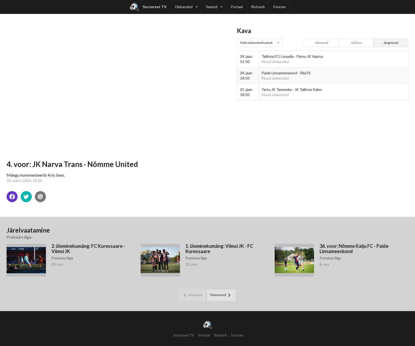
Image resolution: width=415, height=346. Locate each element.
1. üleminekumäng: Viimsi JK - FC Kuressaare (219, 248)
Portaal (237, 6)
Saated (214, 4)
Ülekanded (186, 4)
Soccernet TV (148, 7)
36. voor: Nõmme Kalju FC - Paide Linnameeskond (354, 248)
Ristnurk (258, 6)
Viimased (321, 43)
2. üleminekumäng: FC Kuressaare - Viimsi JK (88, 248)
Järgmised (391, 43)
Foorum (279, 6)
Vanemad (221, 295)
